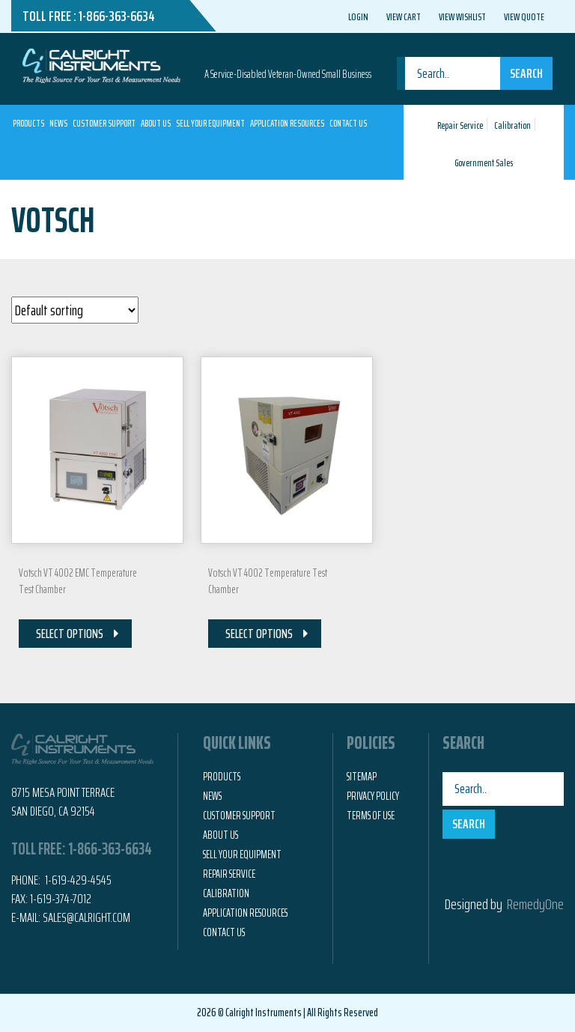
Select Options (69, 633)
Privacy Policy (373, 796)
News (58, 123)
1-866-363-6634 (117, 16)
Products (28, 123)
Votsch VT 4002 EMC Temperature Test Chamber (78, 581)
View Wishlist (462, 16)
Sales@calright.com (86, 917)
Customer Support (104, 123)
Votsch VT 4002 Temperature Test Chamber (267, 581)
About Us (156, 123)
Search (526, 73)
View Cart (403, 16)
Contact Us (348, 123)
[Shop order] (75, 310)
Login (358, 16)
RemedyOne (535, 904)
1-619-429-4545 (77, 879)
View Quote (524, 16)
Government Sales (483, 163)
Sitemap (362, 777)
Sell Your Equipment (210, 123)
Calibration (512, 125)
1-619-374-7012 (60, 898)
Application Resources (287, 123)
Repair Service (460, 125)
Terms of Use (371, 816)
